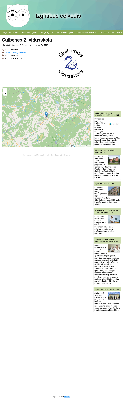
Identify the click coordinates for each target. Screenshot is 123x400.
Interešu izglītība (107, 32)
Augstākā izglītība (29, 32)
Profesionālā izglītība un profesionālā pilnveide (76, 32)
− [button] (5, 94)
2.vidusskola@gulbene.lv (15, 52)
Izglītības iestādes (11, 32)
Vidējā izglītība (47, 32)
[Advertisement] (107, 73)
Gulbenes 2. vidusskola (62, 155)
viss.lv (67, 396)
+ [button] (5, 90)
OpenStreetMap (78, 146)
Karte (119, 32)
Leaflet (69, 146)
